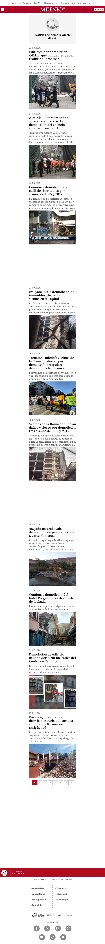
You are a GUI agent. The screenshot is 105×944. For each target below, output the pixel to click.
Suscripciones (39, 899)
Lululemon (87, 3)
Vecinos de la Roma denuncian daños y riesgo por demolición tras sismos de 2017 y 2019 (52, 427)
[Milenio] (52, 9)
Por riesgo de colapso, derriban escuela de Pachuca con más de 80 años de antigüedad (51, 722)
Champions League (52, 3)
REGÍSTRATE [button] (99, 10)
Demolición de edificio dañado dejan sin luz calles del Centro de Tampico (52, 657)
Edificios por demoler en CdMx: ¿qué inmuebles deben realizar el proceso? (51, 55)
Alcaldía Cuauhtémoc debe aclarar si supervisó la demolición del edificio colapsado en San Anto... (49, 123)
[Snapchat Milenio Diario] (63, 937)
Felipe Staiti (27, 3)
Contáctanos (38, 894)
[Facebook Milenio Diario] (37, 928)
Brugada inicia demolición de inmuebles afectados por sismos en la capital (51, 295)
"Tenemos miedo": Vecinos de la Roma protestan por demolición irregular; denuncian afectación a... (51, 362)
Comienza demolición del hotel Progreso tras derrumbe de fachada (52, 598)
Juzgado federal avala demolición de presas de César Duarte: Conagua (52, 532)
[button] (2, 10)
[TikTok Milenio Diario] (53, 937)
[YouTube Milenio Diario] (42, 937)
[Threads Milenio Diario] (68, 928)
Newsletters (38, 888)
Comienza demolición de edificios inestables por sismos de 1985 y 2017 (48, 190)
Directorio (61, 888)
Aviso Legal (62, 899)
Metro (78, 3)
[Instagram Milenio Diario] (58, 928)
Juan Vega (38, 3)
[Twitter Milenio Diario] (47, 928)
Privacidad (61, 894)
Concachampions (68, 3)
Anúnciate (37, 905)
